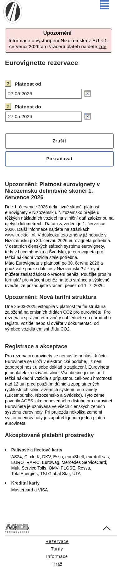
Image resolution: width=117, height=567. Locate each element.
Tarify (57, 549)
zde (102, 46)
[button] (104, 4)
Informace (57, 556)
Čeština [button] (63, 4)
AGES (27, 401)
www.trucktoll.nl (20, 235)
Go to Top (101, 526)
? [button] (8, 83)
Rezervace (57, 541)
